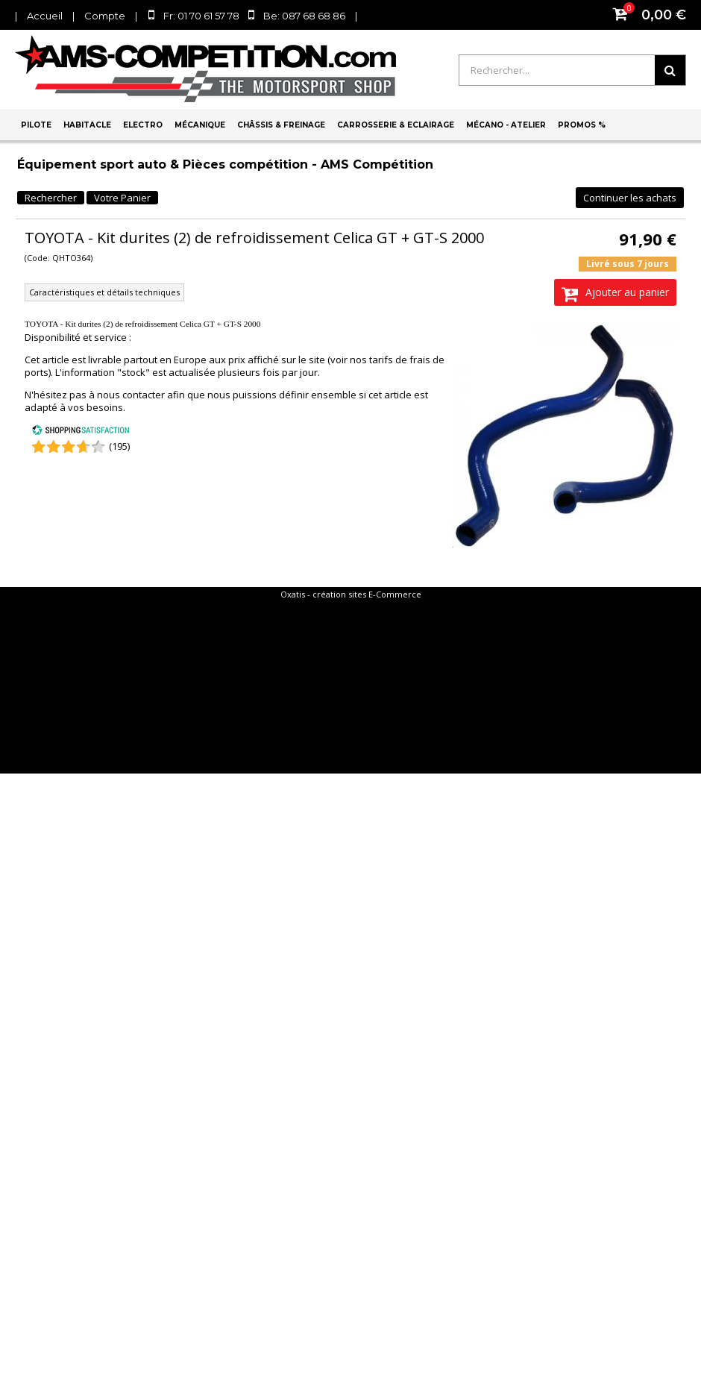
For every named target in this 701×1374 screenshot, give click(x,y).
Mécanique (200, 125)
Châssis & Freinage (281, 125)
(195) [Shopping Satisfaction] (119, 446)
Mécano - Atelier (506, 125)
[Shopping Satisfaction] (80, 432)
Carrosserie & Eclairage (395, 125)
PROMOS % (582, 125)
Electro (143, 125)
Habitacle (87, 125)
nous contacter (131, 394)
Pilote (36, 125)
